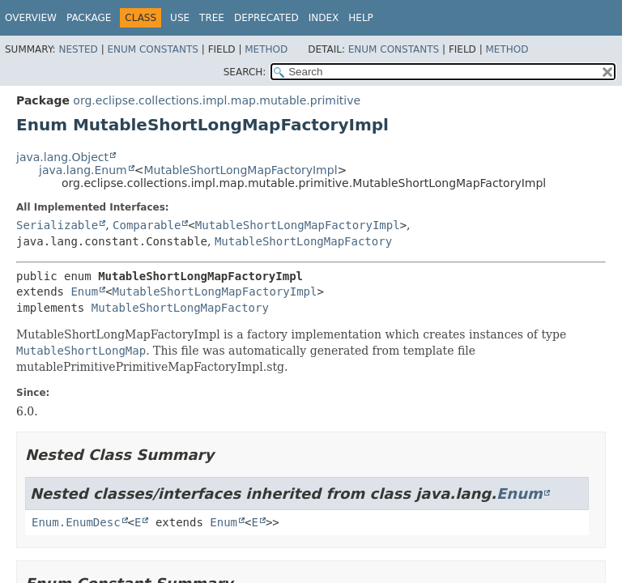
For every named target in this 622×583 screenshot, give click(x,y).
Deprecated (266, 17)
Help (360, 17)
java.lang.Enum (83, 170)
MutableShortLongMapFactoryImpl (240, 170)
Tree (211, 17)
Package (88, 17)
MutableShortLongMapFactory (303, 241)
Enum (84, 291)
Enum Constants (152, 49)
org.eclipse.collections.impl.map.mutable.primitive (216, 100)
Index (324, 17)
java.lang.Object (62, 157)
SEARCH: (245, 72)
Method (266, 49)
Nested (77, 49)
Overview (31, 17)
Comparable (147, 225)
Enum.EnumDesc (76, 522)
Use (180, 17)
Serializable (57, 225)
